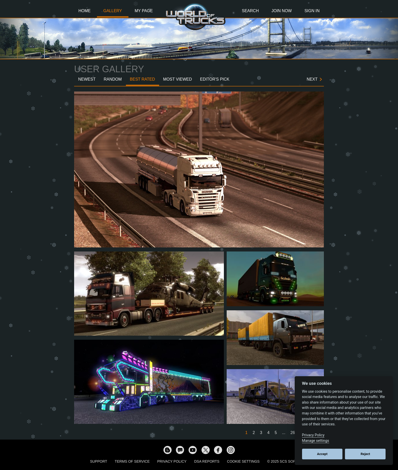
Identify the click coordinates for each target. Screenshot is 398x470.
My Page (144, 11)
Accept (322, 454)
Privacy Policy (172, 461)
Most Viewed (177, 79)
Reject (365, 454)
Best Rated (142, 79)
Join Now (281, 11)
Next (312, 79)
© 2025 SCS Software (287, 461)
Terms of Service (132, 461)
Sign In (312, 11)
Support (98, 461)
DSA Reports (206, 461)
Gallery (112, 11)
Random (113, 79)
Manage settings (315, 441)
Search (250, 11)
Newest (86, 79)
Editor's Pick (214, 79)
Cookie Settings (243, 461)
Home (84, 11)
